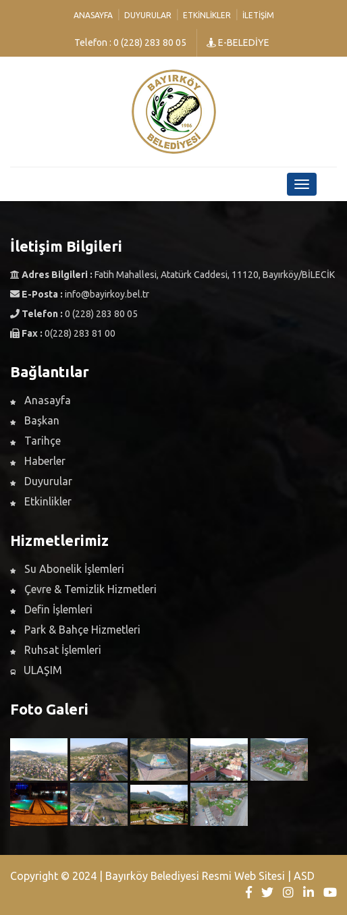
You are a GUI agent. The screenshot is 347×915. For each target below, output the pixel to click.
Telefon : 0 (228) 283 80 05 (130, 42)
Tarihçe (35, 441)
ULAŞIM (36, 670)
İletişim (258, 15)
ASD (304, 876)
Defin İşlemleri (51, 609)
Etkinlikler (207, 15)
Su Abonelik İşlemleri (67, 569)
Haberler (37, 461)
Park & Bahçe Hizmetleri (75, 629)
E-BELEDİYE (238, 42)
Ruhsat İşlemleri (55, 650)
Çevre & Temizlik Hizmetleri (83, 589)
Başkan (34, 420)
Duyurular (147, 15)
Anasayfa (93, 15)
